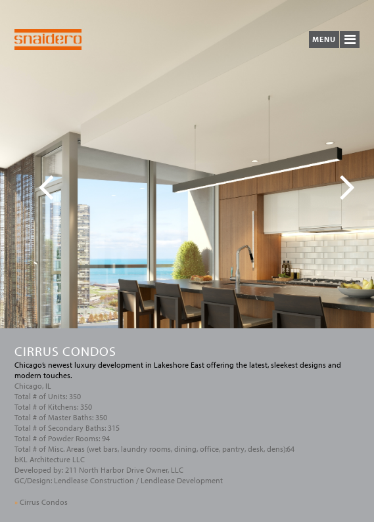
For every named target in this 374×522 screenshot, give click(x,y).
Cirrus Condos (41, 502)
